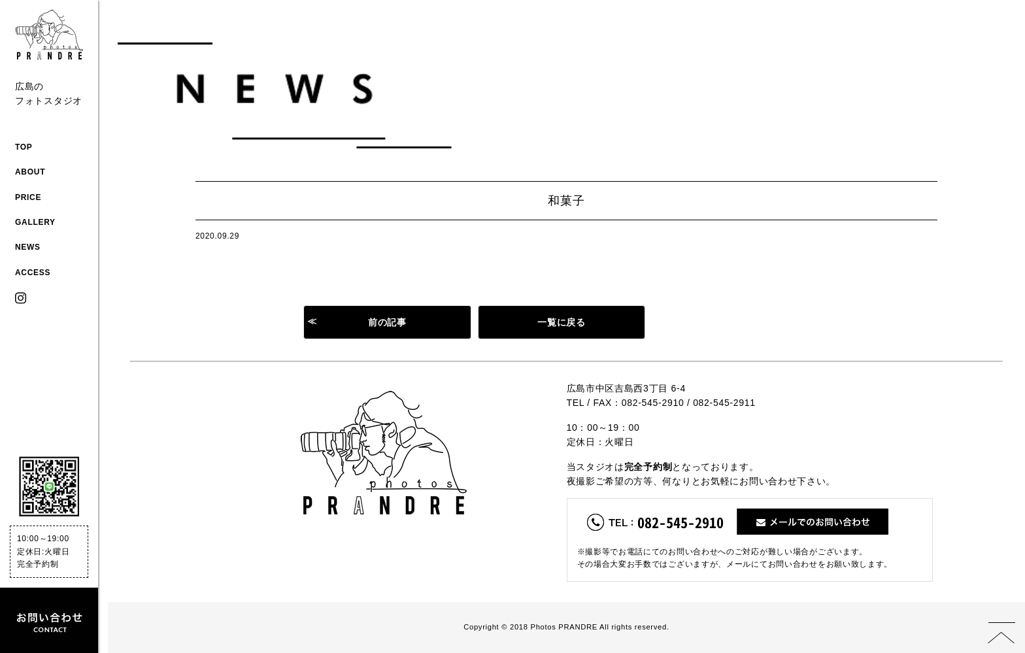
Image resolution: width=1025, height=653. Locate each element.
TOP (24, 147)
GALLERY (35, 222)
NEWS (28, 247)
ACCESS (32, 272)
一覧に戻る (561, 322)
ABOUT (30, 171)
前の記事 (387, 322)
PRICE (28, 197)
